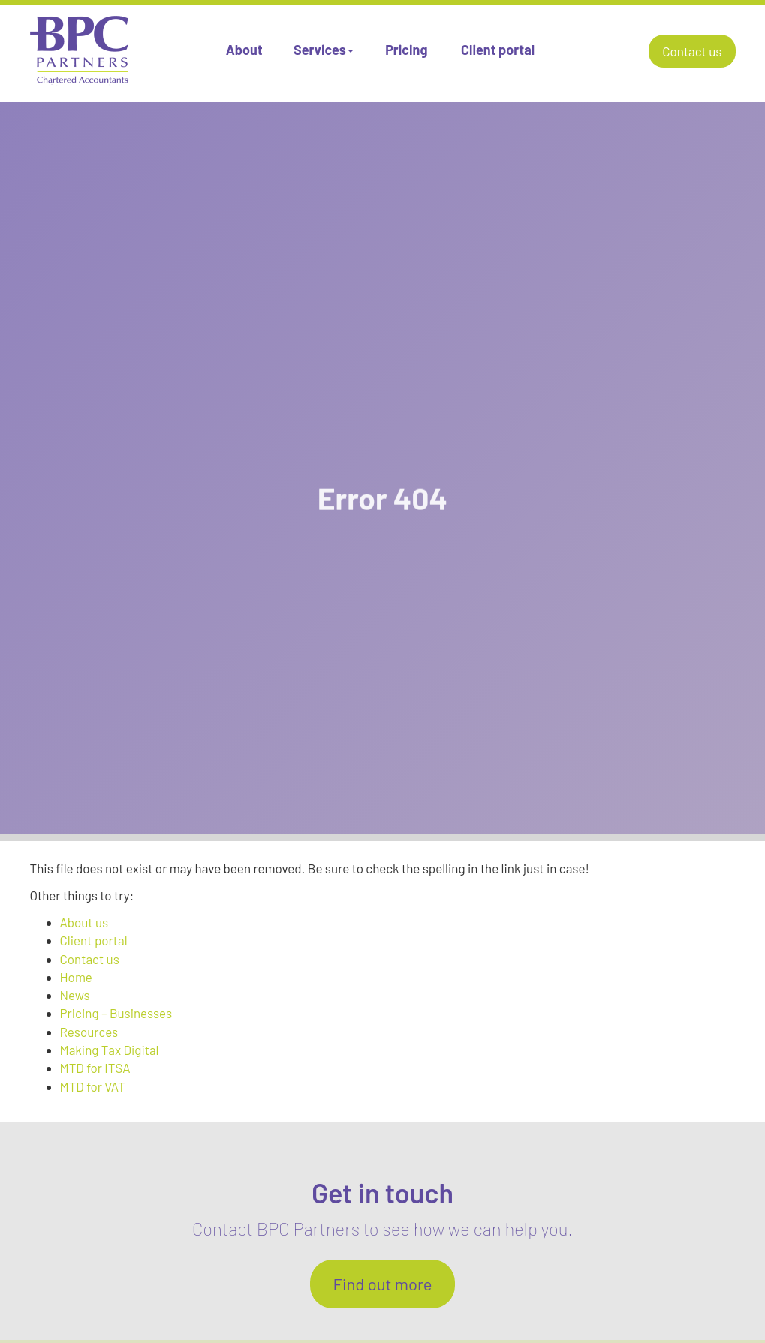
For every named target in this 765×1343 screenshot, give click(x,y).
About (244, 49)
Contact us (691, 51)
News (75, 994)
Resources (89, 1031)
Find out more (382, 1283)
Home (76, 976)
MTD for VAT (92, 1086)
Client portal (498, 49)
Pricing (406, 49)
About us (84, 922)
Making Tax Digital (109, 1049)
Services (324, 49)
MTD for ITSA (95, 1067)
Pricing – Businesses (116, 1012)
